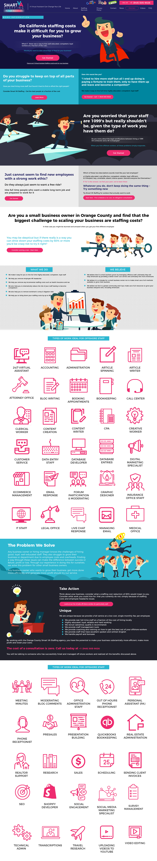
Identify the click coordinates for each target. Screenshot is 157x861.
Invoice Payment (34, 852)
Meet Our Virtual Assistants (60, 844)
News (121, 8)
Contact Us (88, 834)
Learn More (39, 98)
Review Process (56, 847)
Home (67, 8)
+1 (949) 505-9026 (140, 2)
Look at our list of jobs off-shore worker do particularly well (94, 575)
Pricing (132, 8)
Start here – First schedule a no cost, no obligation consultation (116, 199)
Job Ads (87, 836)
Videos (142, 8)
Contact (113, 8)
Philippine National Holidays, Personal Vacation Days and (94, 840)
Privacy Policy (99, 9)
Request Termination (58, 849)
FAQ (150, 8)
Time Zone (88, 844)
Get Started (47, 58)
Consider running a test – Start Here (30, 253)
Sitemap (31, 854)
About (75, 8)
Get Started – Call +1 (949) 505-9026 (102, 97)
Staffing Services (84, 9)
